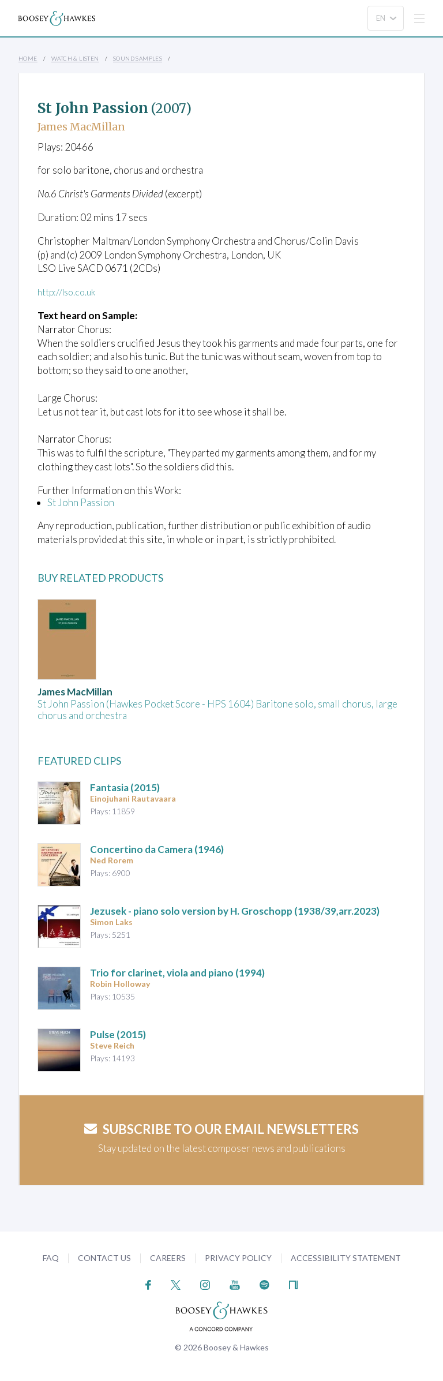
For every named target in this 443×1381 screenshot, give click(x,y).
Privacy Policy (238, 1258)
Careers (168, 1258)
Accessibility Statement (346, 1258)
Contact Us (104, 1258)
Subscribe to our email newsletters (221, 1129)
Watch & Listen (75, 58)
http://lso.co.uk (68, 292)
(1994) (177, 973)
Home (27, 58)
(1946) (157, 849)
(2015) (125, 787)
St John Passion (80, 502)
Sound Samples (137, 58)
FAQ (51, 1258)
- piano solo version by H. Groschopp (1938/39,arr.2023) (235, 911)
